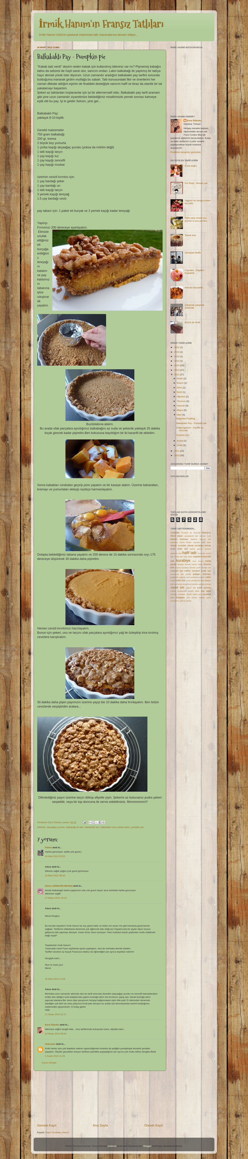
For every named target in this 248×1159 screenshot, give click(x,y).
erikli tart (182, 548)
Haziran (181, 405)
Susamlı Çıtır (183, 435)
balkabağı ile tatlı (74, 827)
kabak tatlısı (123, 827)
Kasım (180, 383)
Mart (179, 414)
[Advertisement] (99, 1097)
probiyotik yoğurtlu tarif (180, 577)
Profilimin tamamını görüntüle (185, 152)
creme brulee (185, 542)
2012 (177, 374)
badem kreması (179, 539)
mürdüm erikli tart (201, 571)
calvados (174, 542)
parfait (188, 574)
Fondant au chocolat (190, 533)
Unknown (50, 1044)
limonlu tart (206, 568)
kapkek (197, 556)
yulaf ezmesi (204, 587)
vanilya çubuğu (205, 584)
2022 (177, 347)
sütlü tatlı (180, 580)
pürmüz (201, 577)
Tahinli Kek (190, 235)
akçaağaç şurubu (56, 827)
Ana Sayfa (100, 1125)
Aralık (180, 378)
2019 (177, 352)
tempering (187, 584)
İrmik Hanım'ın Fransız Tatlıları (101, 24)
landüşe (180, 564)
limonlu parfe (195, 568)
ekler (209, 542)
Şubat (180, 440)
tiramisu (195, 584)
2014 (177, 365)
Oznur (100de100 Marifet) (59, 886)
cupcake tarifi (199, 542)
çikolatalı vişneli (185, 594)
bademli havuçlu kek (201, 539)
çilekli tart (197, 594)
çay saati (206, 591)
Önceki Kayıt (153, 1125)
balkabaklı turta (108, 827)
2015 (177, 361)
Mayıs (180, 410)
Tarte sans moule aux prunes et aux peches (196, 219)
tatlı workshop (176, 584)
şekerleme (174, 601)
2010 (177, 455)
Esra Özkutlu (52, 1024)
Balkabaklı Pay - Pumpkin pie (191, 423)
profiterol (194, 577)
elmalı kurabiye (195, 545)
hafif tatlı (189, 553)
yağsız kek (191, 588)
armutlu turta (205, 536)
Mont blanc (176, 536)
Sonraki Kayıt (46, 1125)
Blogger (147, 1146)
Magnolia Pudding (185, 418)
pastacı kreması (202, 574)
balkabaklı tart (92, 827)
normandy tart (177, 574)
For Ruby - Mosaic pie (196, 183)
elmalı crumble (178, 545)
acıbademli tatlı (191, 536)
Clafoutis (175, 532)
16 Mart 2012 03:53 (55, 856)
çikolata (173, 594)
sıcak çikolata (191, 581)
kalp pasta (188, 557)
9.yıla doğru (191, 165)
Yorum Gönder (49, 1062)
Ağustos (181, 396)
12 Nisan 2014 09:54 (55, 1033)
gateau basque (204, 549)
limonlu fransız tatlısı (194, 564)
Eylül (180, 392)
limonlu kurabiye (182, 568)
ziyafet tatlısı (193, 591)
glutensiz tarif (176, 553)
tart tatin (201, 581)
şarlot (208, 598)
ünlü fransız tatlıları (196, 598)
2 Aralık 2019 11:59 (55, 1056)
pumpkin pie (137, 827)
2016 (177, 356)
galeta (192, 549)
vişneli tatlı (177, 587)
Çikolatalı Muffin (193, 252)
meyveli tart (176, 571)
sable (208, 577)
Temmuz (181, 401)
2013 (177, 370)
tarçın (208, 580)
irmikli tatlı (178, 557)
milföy (187, 571)
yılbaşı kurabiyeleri (178, 591)
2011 (177, 451)
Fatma (48, 847)
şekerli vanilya (185, 601)
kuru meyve (198, 561)
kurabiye (183, 560)
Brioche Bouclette (194, 287)
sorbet (173, 581)
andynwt (112, 1146)
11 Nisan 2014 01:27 (55, 1014)
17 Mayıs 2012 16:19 (56, 898)
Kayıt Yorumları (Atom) (57, 1132)
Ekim (180, 387)
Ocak (180, 445)
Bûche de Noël (192, 322)
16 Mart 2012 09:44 (55, 875)
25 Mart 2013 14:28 (55, 979)
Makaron (206, 532)
